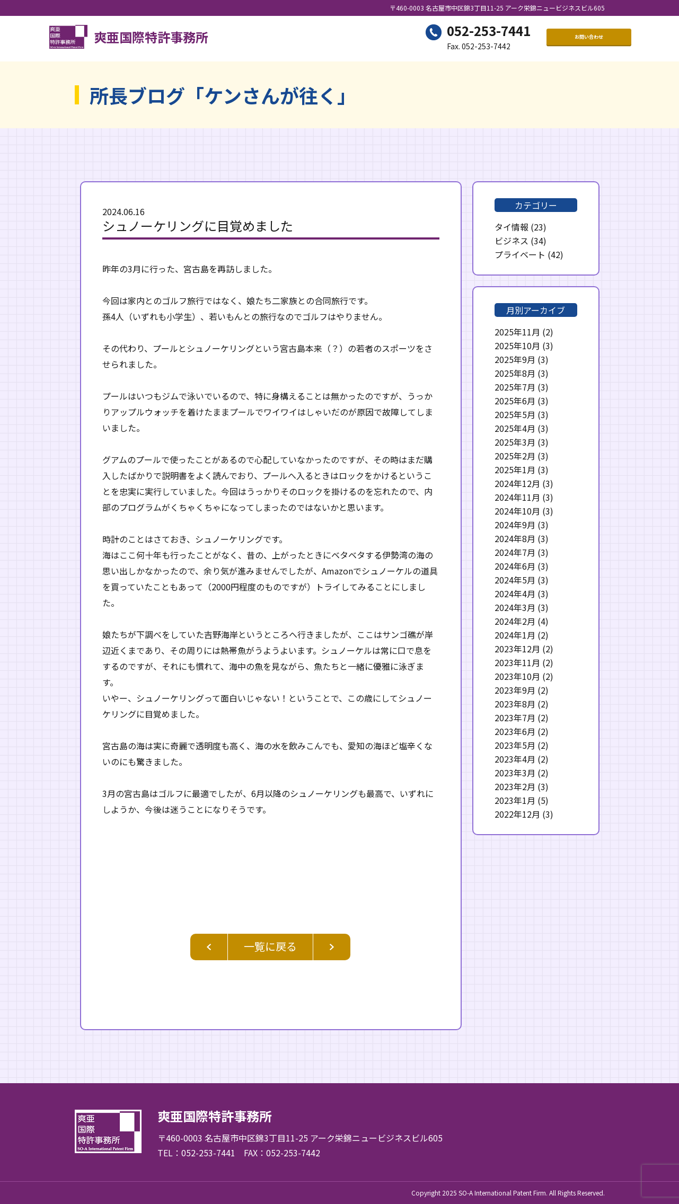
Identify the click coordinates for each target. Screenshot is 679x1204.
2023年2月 (515, 786)
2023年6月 (515, 731)
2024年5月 (515, 579)
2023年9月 (515, 690)
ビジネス (511, 240)
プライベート (520, 254)
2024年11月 (517, 497)
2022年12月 (517, 814)
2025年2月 (515, 455)
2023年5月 (515, 745)
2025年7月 (515, 386)
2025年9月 (515, 359)
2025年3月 (515, 442)
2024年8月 (515, 538)
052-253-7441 (489, 32)
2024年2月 (515, 621)
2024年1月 (515, 634)
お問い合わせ (588, 38)
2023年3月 (515, 772)
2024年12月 (517, 483)
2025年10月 (517, 345)
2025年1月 (515, 469)
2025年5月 (515, 414)
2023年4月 (515, 758)
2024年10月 (517, 510)
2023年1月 (515, 800)
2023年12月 (517, 648)
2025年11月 (517, 331)
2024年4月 (515, 593)
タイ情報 (511, 226)
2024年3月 (515, 607)
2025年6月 (515, 400)
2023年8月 (515, 703)
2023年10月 (517, 676)
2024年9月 (515, 524)
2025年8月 (515, 373)
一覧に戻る (270, 946)
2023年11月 (517, 662)
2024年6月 (515, 566)
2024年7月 (515, 552)
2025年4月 (515, 428)
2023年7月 (515, 717)
